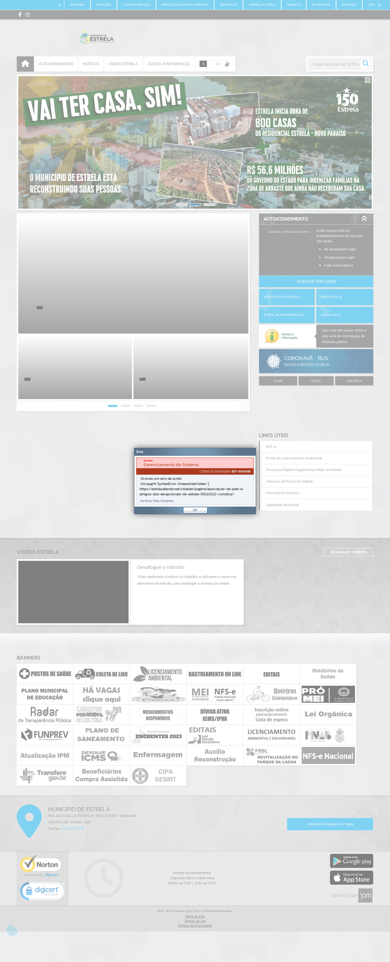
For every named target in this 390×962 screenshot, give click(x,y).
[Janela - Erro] (195, 481)
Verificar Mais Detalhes (157, 501)
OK (195, 510)
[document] (195, 481)
